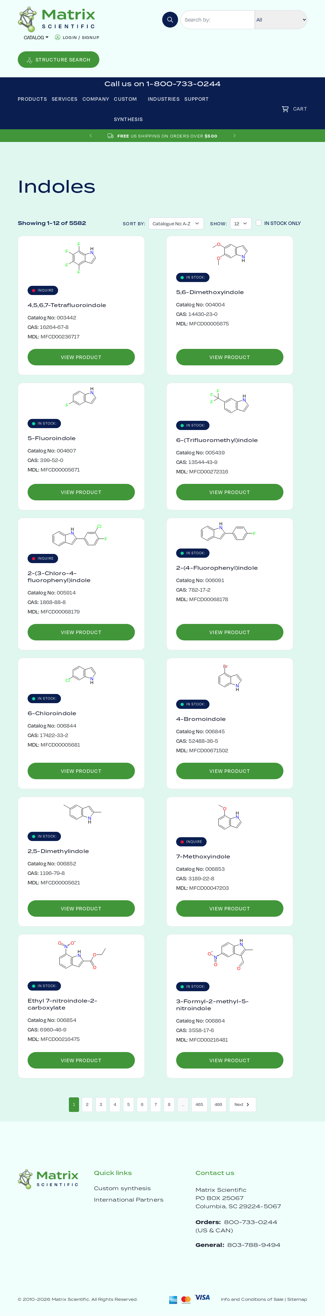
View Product (81, 357)
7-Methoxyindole (203, 857)
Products (32, 98)
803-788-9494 (254, 1245)
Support (196, 98)
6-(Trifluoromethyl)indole (217, 440)
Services (65, 98)
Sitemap (297, 1299)
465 (199, 1104)
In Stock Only (282, 223)
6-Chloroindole (52, 713)
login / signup (81, 37)
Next (243, 1104)
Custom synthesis (122, 1188)
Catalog (34, 37)
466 (218, 1104)
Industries (164, 98)
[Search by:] (218, 19)
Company (96, 98)
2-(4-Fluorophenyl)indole (217, 568)
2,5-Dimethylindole (58, 851)
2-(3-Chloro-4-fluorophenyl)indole (59, 577)
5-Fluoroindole (52, 438)
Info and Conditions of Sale (252, 1299)
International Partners (128, 1200)
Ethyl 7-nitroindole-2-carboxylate (63, 1004)
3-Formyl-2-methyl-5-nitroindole (212, 1005)
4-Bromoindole (201, 719)
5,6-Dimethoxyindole (210, 292)
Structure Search (58, 59)
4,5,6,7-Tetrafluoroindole (67, 305)
